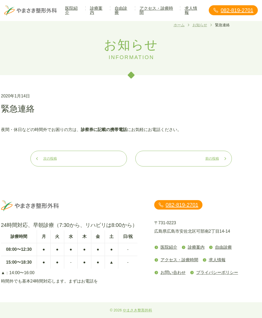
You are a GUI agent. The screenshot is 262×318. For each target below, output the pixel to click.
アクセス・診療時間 (156, 10)
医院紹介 (71, 10)
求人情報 (191, 10)
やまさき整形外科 (137, 310)
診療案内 (96, 10)
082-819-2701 (233, 10)
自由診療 (121, 10)
